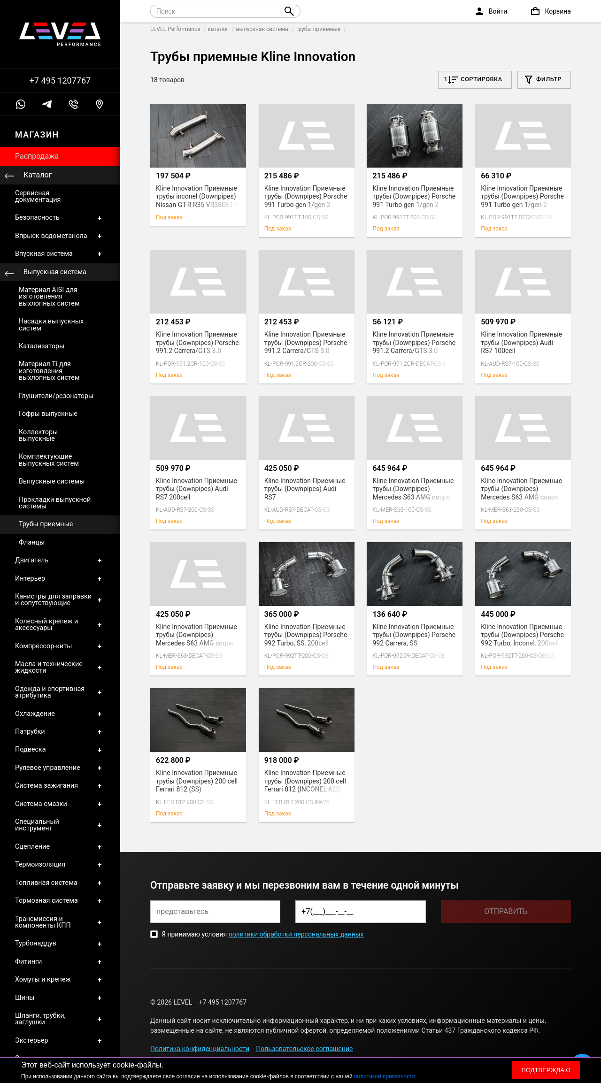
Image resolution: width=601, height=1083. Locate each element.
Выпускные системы (52, 481)
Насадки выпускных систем (51, 324)
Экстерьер (60, 1041)
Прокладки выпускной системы (55, 503)
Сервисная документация (38, 196)
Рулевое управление (60, 768)
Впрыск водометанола (60, 236)
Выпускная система (54, 272)
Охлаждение (60, 714)
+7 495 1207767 (60, 81)
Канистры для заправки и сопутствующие (60, 600)
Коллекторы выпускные (38, 435)
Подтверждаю (546, 1070)
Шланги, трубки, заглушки (60, 1019)
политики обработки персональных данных (296, 934)
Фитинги (60, 962)
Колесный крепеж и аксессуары (60, 625)
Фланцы (32, 542)
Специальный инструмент (60, 825)
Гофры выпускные (48, 414)
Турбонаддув (60, 943)
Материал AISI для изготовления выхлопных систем (49, 296)
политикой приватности (384, 1076)
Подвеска (60, 750)
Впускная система (60, 254)
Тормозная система (60, 901)
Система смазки (60, 804)
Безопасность (60, 218)
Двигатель (60, 560)
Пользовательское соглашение (304, 1048)
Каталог (37, 174)
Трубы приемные (46, 524)
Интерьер (60, 579)
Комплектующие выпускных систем (49, 460)
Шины (60, 998)
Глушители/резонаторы (56, 396)
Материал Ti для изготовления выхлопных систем (49, 371)
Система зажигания (60, 786)
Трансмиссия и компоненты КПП (60, 922)
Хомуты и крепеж (60, 980)
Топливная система (60, 883)
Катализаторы (41, 346)
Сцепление (60, 847)
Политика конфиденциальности (199, 1048)
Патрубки (60, 732)
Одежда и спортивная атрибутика (60, 692)
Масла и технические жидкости (60, 667)
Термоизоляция (60, 865)
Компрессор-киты (60, 646)
